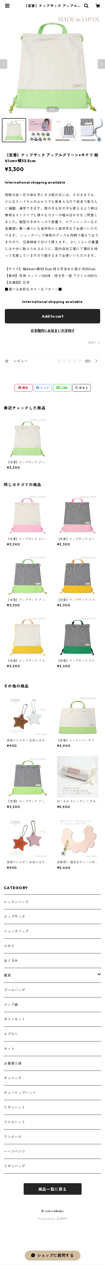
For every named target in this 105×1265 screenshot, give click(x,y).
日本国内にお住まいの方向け (53, 330)
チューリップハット (20, 1093)
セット (9, 1049)
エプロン (11, 1034)
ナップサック (14, 916)
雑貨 (7, 975)
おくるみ (11, 960)
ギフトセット (14, 1019)
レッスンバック (16, 902)
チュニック (13, 1078)
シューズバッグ (16, 931)
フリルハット (14, 1122)
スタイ (9, 946)
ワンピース (13, 1137)
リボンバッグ (14, 1166)
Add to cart (52, 316)
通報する (94, 342)
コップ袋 (11, 1004)
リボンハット (14, 1107)
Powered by (52, 1218)
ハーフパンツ (14, 1151)
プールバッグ (14, 990)
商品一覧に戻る (52, 1189)
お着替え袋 (13, 1063)
